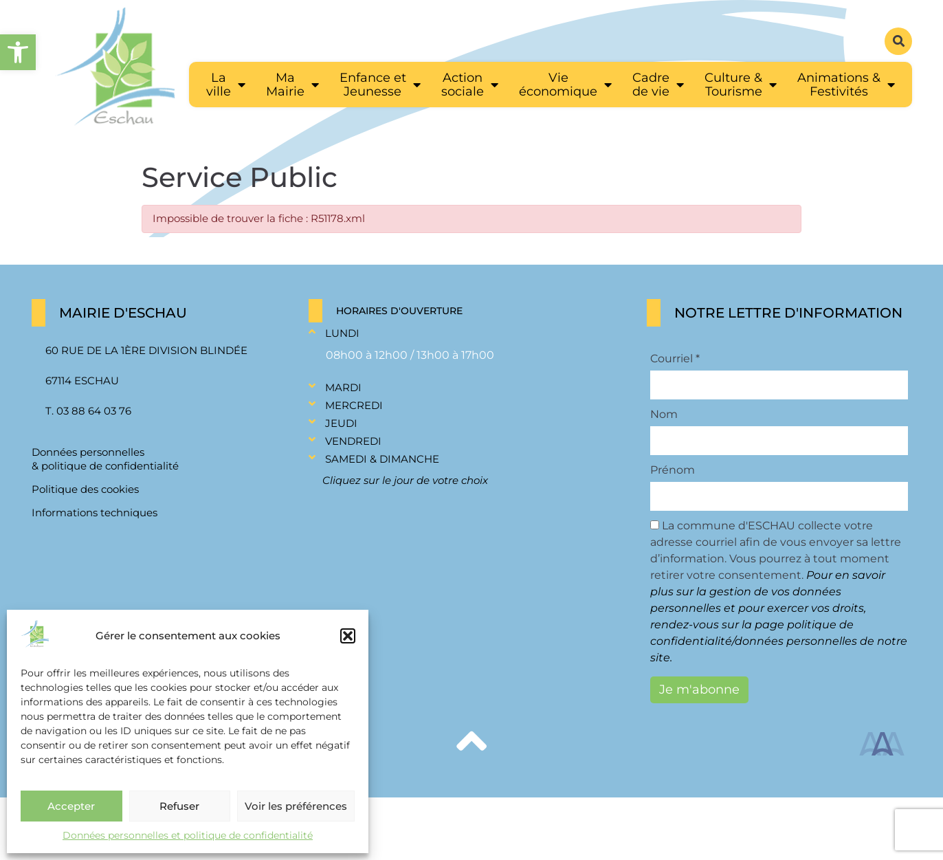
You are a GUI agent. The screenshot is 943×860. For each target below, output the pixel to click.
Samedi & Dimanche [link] (382, 458)
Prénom (672, 470)
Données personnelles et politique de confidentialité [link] (188, 835)
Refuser (179, 806)
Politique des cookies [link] (85, 489)
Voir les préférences (296, 806)
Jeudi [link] (341, 423)
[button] (348, 636)
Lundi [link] (342, 333)
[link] (18, 52)
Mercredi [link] (354, 405)
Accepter (71, 806)
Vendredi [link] (353, 441)
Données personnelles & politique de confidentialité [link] (105, 458)
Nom (664, 414)
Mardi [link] (343, 387)
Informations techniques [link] (94, 512)
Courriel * (675, 358)
